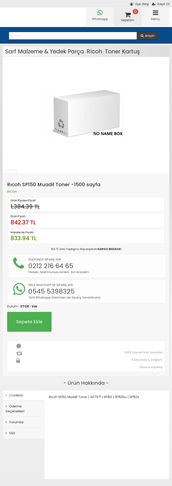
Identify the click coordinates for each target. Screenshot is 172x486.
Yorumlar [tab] (15, 422)
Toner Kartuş (122, 51)
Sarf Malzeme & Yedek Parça (44, 51)
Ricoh (94, 51)
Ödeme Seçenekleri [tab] (15, 408)
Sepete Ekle (29, 322)
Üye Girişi (139, 4)
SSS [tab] (10, 433)
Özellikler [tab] (14, 395)
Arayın (147, 35)
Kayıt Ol (160, 4)
